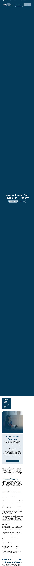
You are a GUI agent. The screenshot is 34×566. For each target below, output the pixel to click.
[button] (14, 5)
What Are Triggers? (5, 402)
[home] (8, 4)
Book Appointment (27, 5)
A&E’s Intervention (17, 0)
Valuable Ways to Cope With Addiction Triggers (6, 406)
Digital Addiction (23, 0)
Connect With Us (12, 201)
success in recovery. (8, 475)
